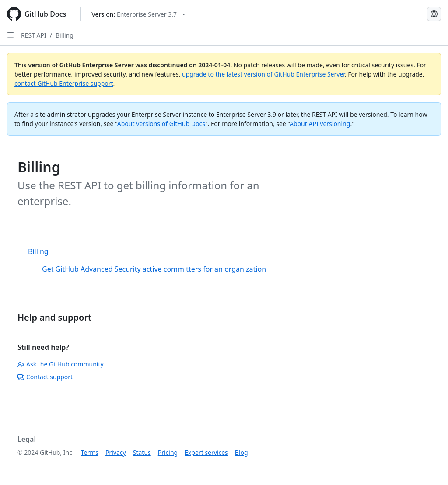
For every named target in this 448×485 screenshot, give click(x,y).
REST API (33, 35)
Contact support (45, 377)
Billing (65, 35)
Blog (241, 452)
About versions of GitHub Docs (161, 123)
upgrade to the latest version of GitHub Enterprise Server (263, 74)
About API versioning (320, 123)
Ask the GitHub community (61, 364)
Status (142, 452)
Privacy (115, 452)
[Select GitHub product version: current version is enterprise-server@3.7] (138, 14)
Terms (89, 452)
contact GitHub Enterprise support (63, 83)
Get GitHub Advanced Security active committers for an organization (154, 269)
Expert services (206, 452)
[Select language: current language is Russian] (434, 14)
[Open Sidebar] (11, 35)
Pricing (168, 452)
